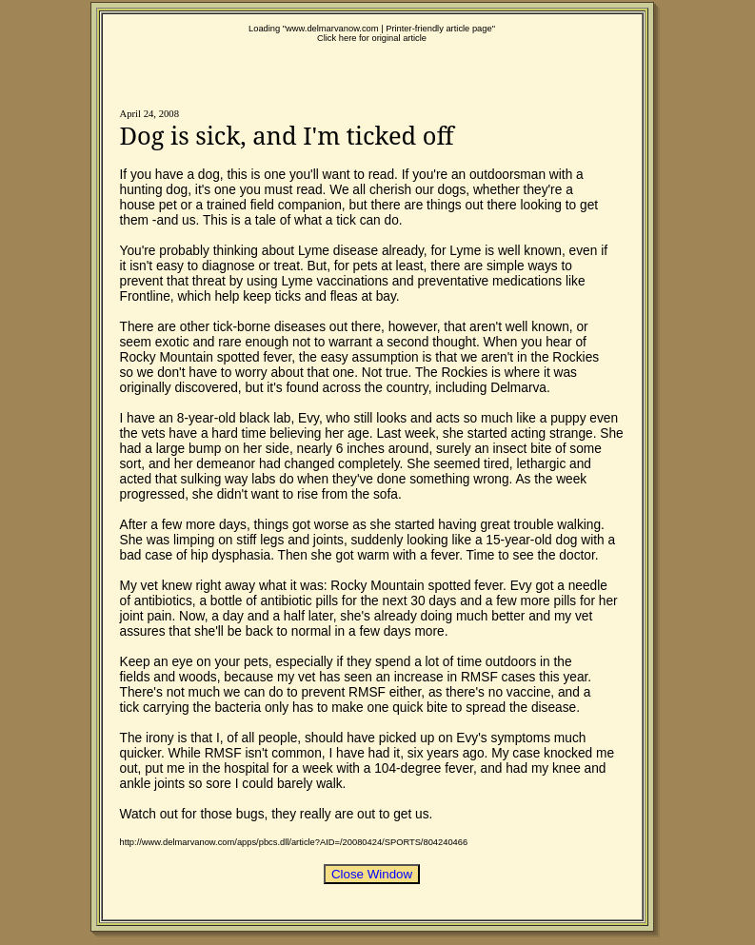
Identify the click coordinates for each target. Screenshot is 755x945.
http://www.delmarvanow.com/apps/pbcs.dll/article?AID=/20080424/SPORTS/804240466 (294, 842)
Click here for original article (372, 38)
